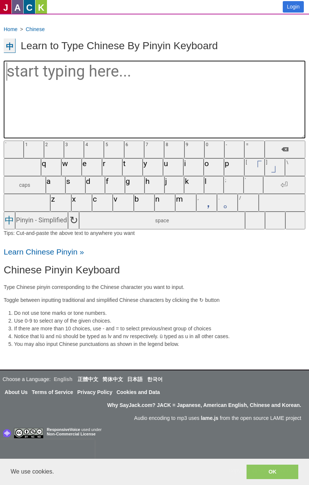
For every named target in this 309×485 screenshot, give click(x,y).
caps (24, 185)
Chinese (35, 29)
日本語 (135, 379)
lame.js (209, 418)
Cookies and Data (138, 392)
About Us (16, 392)
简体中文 (112, 379)
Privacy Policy (94, 392)
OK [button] (272, 472)
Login (293, 7)
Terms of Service (52, 392)
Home (10, 29)
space (162, 220)
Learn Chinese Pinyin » (44, 251)
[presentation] (47, 450)
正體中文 (88, 379)
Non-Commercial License (71, 434)
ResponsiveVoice (63, 429)
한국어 (155, 379)
